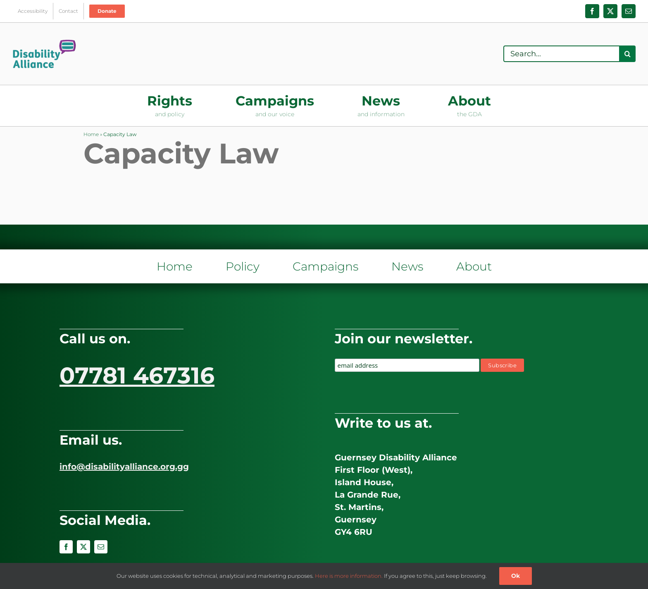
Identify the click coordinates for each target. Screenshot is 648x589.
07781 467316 (137, 375)
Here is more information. (349, 575)
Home (91, 134)
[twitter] (83, 546)
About (474, 266)
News (407, 266)
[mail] (100, 546)
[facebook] (66, 546)
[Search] (627, 53)
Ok (515, 575)
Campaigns (325, 266)
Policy (243, 266)
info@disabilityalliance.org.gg (124, 467)
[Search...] (561, 53)
